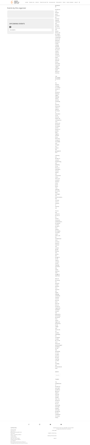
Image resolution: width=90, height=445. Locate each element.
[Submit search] (58, 375)
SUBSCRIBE (54, 430)
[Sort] (10, 27)
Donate (54, 427)
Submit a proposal (52, 433)
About (55, 438)
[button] (79, 2)
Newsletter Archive (52, 435)
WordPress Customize (66, 429)
